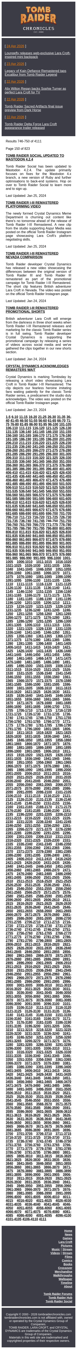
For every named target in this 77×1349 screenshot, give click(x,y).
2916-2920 (33, 966)
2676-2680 (52, 914)
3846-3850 (44, 1163)
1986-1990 (25, 769)
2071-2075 (14, 788)
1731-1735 (52, 714)
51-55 (33, 420)
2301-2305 (25, 836)
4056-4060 (44, 1208)
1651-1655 (14, 699)
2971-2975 (44, 977)
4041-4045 (52, 1204)
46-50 (24, 420)
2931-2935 (25, 970)
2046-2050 (52, 781)
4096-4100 (63, 1215)
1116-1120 (44, 584)
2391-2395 (33, 855)
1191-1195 (63, 599)
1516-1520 (33, 669)
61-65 (52, 420)
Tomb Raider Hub (60, 1297)
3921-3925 (63, 1178)
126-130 (65, 428)
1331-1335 (63, 628)
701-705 (65, 513)
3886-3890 (63, 1171)
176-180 (65, 435)
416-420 (38, 472)
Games (67, 1238)
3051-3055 (14, 996)
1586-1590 (33, 684)
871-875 (52, 539)
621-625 (52, 502)
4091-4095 (44, 1215)
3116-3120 (63, 1007)
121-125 (52, 428)
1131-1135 (33, 587)
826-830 (65, 532)
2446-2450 (44, 866)
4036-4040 (33, 1204)
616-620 (38, 502)
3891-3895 (14, 1174)
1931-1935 (14, 758)
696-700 (52, 513)
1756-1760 (14, 721)
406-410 (12, 472)
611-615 (25, 502)
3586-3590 (52, 1107)
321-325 (52, 458)
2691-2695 (44, 918)
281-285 (12, 454)
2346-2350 (63, 844)
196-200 (52, 439)
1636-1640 (25, 695)
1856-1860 (63, 740)
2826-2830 (25, 948)
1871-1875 (52, 743)
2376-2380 (44, 851)
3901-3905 (52, 1174)
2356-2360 (33, 847)
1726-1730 (33, 714)
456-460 (12, 480)
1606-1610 (44, 688)
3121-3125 (14, 1011)
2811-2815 (33, 944)
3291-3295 (63, 1044)
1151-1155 (44, 591)
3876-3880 (25, 1171)
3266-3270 (33, 1041)
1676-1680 (44, 703)
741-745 (38, 521)
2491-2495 (14, 877)
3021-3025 (33, 989)
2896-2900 (25, 963)
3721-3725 (33, 1137)
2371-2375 (25, 851)
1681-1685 (63, 703)
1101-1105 (52, 580)
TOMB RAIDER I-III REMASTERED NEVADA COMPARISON (32, 255)
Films (68, 1256)
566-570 (38, 495)
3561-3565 (25, 1104)
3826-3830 (33, 1159)
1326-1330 (44, 628)
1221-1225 (44, 606)
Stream (67, 1249)
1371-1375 (14, 639)
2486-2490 (63, 873)
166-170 (38, 435)
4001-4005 (33, 1197)
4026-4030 (63, 1200)
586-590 (25, 498)
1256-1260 (44, 613)
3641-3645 (63, 1119)
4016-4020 (25, 1200)
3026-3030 (52, 989)
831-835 (12, 535)
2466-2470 (52, 870)
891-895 (38, 543)
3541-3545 (14, 1100)
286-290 (25, 454)
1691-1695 (33, 706)
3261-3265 (14, 1041)
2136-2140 (63, 799)
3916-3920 (44, 1178)
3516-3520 (52, 1093)
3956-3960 (63, 1185)
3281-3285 (25, 1044)
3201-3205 (52, 1026)
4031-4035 (14, 1204)
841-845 (38, 535)
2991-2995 (52, 981)
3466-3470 (63, 1081)
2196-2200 (25, 814)
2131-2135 (44, 799)
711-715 (25, 517)
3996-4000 (14, 1197)
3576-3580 (14, 1107)
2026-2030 (44, 777)
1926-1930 (63, 755)
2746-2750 (52, 929)
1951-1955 (25, 762)
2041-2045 (33, 781)
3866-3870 (52, 1167)
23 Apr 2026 (15, 64)
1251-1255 (25, 613)
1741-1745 (25, 717)
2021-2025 (25, 777)
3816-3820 (63, 1156)
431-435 (12, 476)
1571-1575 (44, 680)
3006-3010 (44, 985)
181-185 (12, 439)
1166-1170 (33, 595)
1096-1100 (33, 580)
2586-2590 (44, 896)
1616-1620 (14, 691)
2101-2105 (63, 792)
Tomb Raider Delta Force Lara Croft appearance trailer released (31, 126)
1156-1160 (63, 591)
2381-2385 (63, 851)
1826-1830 (14, 736)
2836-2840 (63, 948)
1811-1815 (25, 732)
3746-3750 (63, 1141)
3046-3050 (63, 992)
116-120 (38, 428)
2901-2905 (44, 963)
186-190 (25, 439)
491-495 (38, 483)
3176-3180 (25, 1022)
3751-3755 (14, 1145)
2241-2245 (63, 821)
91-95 (43, 424)
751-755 (65, 521)
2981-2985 (14, 981)
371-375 (52, 465)
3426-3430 (44, 1074)
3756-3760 (33, 1145)
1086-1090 (63, 576)
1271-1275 (33, 617)
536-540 (25, 491)
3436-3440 (14, 1078)
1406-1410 (14, 647)
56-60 (42, 420)
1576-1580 (63, 680)
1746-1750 (44, 717)
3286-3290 (44, 1044)
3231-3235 (33, 1033)
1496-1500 (25, 665)
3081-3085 (63, 1000)
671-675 (52, 509)
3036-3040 (25, 992)
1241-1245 (52, 610)
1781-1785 (44, 725)
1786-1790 (63, 725)
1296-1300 (63, 621)
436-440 (25, 476)
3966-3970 (33, 1189)
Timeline (66, 1282)
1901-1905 (33, 751)
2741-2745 (33, 929)
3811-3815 (44, 1156)
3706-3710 (44, 1133)
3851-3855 (63, 1163)
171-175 (52, 435)
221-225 (52, 443)
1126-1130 (14, 587)
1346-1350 (52, 632)
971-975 (52, 554)
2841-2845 (14, 951)
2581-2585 (25, 896)
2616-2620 (25, 903)
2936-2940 (44, 970)
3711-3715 (63, 1133)
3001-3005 (25, 985)
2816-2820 (52, 944)
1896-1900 (14, 751)
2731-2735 (63, 925)
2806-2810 (14, 944)
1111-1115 (25, 584)
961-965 (25, 554)
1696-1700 (52, 706)
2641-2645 (52, 907)
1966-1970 (14, 766)
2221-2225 (52, 818)
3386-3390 (25, 1067)
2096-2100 (44, 792)
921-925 (52, 547)
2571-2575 (52, 892)
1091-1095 (14, 580)
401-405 (65, 469)
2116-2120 (52, 795)
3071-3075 (25, 1000)
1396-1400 (44, 643)
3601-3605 (44, 1111)
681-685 (12, 513)
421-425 (52, 472)
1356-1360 (25, 636)
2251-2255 (33, 825)
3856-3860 (14, 1167)
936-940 (25, 550)
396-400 (52, 469)
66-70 (61, 420)
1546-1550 (14, 677)
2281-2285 (14, 833)
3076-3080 (44, 1000)
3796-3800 (52, 1152)
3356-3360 (44, 1059)
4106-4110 (30, 1219)
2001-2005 (14, 773)
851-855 (65, 535)
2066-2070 (63, 784)
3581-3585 (33, 1107)
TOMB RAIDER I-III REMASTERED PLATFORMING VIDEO (32, 204)
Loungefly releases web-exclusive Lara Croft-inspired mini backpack (37, 55)
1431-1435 (44, 651)
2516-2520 (44, 881)
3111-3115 (44, 1007)
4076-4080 (52, 1211)
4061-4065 (63, 1208)
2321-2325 (33, 840)
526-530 (65, 487)
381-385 (12, 469)
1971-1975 (33, 766)
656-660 (12, 509)
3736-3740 (25, 1141)
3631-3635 (25, 1119)
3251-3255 (44, 1037)
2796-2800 (44, 940)
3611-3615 (14, 1115)
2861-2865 (25, 955)
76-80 (14, 424)
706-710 (12, 517)
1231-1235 (14, 610)
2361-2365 (52, 847)
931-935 (12, 550)
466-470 (38, 480)
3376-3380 (52, 1063)
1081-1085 (44, 576)
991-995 (39, 558)
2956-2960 (52, 974)
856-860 (12, 539)
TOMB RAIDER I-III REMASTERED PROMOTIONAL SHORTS (32, 309)
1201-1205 (33, 602)
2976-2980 (63, 977)
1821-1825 (63, 732)
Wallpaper (65, 1279)
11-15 (23, 417)
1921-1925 (44, 755)
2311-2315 (63, 836)
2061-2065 (44, 784)
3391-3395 (44, 1067)
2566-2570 (33, 892)
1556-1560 (52, 677)
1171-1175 (52, 595)
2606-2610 (52, 899)
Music (56, 1249)
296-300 (52, 454)
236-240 (25, 446)
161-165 (25, 435)
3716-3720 (14, 1137)
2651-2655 (25, 911)
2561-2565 (14, 892)
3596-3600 (25, 1111)
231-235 (12, 446)
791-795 (38, 528)
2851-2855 (52, 951)
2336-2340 (25, 844)
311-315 (25, 458)
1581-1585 (14, 684)
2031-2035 (63, 777)
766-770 (38, 524)
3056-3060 (33, 996)
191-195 (38, 439)
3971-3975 (52, 1189)
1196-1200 (14, 602)
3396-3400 (63, 1067)
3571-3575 (63, 1104)
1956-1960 (44, 762)
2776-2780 (33, 937)
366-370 (38, 465)
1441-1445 (14, 654)
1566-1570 (25, 680)
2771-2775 (14, 937)
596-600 (52, 498)
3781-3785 (63, 1148)
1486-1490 (52, 662)
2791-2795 (25, 940)
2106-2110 (14, 795)
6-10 (14, 417)
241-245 (38, 446)
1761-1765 (33, 721)
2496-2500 (33, 877)
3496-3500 (44, 1089)
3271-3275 (52, 1041)
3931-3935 (33, 1182)
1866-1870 (33, 743)
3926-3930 (14, 1182)
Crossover (65, 1268)
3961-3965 (14, 1189)
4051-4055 (25, 1208)
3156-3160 (14, 1018)
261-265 (25, 450)
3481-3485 (52, 1085)
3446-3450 (52, 1078)
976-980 (65, 554)
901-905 (65, 543)
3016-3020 (14, 989)
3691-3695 (52, 1130)
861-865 (25, 539)
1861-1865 (14, 743)
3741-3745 (44, 1141)
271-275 (52, 450)
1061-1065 (33, 573)
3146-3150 (44, 1015)
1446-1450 (33, 654)
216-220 (38, 443)
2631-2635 (14, 907)
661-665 (25, 509)
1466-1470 (44, 658)
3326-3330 (63, 1052)
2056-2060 (25, 784)
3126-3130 (33, 1011)
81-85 (24, 424)
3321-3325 (44, 1052)
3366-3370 (14, 1063)
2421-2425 (14, 862)
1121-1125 (63, 584)
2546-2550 (25, 888)
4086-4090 (25, 1215)
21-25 (42, 417)
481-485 (12, 483)
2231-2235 (25, 821)
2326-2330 (52, 840)
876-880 (65, 539)
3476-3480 (33, 1085)
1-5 (8, 417)
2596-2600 (14, 899)
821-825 (52, 532)
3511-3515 (33, 1093)
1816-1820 (44, 732)
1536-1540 (44, 673)
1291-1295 (44, 621)
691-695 (38, 513)
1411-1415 (33, 647)
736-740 (25, 521)
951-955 (65, 550)
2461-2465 (33, 870)
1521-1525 (52, 669)
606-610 (12, 502)
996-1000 (54, 558)
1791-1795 (14, 729)
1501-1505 (44, 665)
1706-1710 (25, 710)
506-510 (12, 487)
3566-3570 (44, 1104)
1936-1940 (33, 758)
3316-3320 (25, 1052)
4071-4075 (33, 1211)
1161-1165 (14, 595)
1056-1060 (14, 573)
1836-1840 (52, 736)
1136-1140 (52, 587)
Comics (67, 1260)
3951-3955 (44, 1185)
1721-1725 (14, 714)
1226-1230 (63, 606)
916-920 (38, 547)
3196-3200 (33, 1026)
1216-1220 (25, 606)
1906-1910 (52, 751)
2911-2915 (14, 966)
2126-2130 (25, 799)
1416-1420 (52, 647)
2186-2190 (52, 810)
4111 (42, 1219)
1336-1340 (14, 632)
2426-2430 (33, 862)
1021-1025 (14, 565)
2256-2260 (52, 825)
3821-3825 (14, 1159)
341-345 (38, 461)
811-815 (25, 532)
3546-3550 (33, 1100)
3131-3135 (52, 1011)
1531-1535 (25, 673)
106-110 (12, 428)
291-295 (38, 454)
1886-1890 (44, 747)
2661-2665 (63, 911)
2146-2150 (33, 803)
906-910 (12, 547)
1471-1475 (63, 658)
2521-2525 (63, 881)
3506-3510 (14, 1093)
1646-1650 (63, 695)
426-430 (65, 472)
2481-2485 (44, 873)
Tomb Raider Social (59, 1301)
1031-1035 (52, 565)
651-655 (65, 506)
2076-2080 (33, 788)
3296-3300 (14, 1048)
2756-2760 (25, 933)
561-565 (25, 495)
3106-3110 (25, 1007)
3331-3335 (14, 1055)
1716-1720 (63, 710)
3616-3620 (33, 1115)
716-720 (38, 517)
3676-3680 (63, 1126)
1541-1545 (63, 673)
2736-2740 (14, 929)
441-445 (38, 476)
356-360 (12, 465)
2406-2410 (25, 859)
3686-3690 (33, 1130)
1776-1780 (25, 725)
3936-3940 (52, 1182)
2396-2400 (52, 855)
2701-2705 (14, 922)
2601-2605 (33, 899)
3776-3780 (44, 1148)
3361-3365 (63, 1059)
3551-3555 (52, 1100)
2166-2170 (44, 807)
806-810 (12, 532)
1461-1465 (25, 658)
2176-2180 (14, 810)
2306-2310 (44, 836)
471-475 (52, 480)
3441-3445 (33, 1078)
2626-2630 (63, 903)
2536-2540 (52, 885)
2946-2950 (14, 974)
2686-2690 (25, 918)
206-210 (12, 443)
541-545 (38, 491)
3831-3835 (52, 1159)
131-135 (12, 432)
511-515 (25, 487)
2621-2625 (44, 903)
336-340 (25, 461)
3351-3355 (25, 1059)
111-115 (25, 428)
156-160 (12, 435)
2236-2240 (44, 821)
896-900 (52, 543)
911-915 (25, 547)
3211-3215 (25, 1029)
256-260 (12, 450)
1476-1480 (14, 662)
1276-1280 (52, 617)
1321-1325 (25, 628)
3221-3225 (63, 1029)
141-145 (38, 432)
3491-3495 (25, 1089)
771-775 (52, 524)
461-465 (25, 480)
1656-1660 (33, 699)
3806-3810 (25, 1156)
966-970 (38, 554)
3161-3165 (33, 1018)
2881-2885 (33, 959)
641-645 (38, 506)
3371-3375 (33, 1063)
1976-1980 (52, 766)
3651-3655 (33, 1122)
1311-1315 (52, 625)
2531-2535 (33, 885)
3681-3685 (14, 1130)
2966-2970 (25, 977)
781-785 (12, 528)
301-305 (65, 454)
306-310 (12, 458)
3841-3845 (25, 1163)
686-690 (25, 513)
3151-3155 (63, 1015)
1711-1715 (44, 710)
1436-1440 (63, 651)
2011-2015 (52, 773)
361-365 (25, 465)
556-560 (12, 495)
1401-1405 (63, 643)
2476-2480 (25, 873)
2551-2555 (44, 888)
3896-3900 (33, 1174)
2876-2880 (14, 959)
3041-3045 (44, 992)
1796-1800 (33, 729)
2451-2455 (63, 866)
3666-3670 (25, 1126)
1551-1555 (33, 677)
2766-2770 (63, 933)
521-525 (52, 487)
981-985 (12, 558)
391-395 (38, 469)
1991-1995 (44, 769)
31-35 (61, 417)
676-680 (65, 509)
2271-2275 (44, 829)
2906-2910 (63, 963)
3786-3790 (14, 1152)
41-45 (14, 420)
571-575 (52, 495)
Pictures (66, 1245)
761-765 (25, 524)
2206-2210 (63, 814)
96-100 (53, 424)
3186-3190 (63, 1022)
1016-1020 (63, 561)
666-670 (38, 509)
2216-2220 (33, 818)
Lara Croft (65, 1242)
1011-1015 (44, 561)
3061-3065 (52, 996)
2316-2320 (14, 840)
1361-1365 (44, 636)
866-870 (38, 539)
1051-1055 (63, 569)
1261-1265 (63, 613)
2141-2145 (14, 803)
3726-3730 (52, 1137)
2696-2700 (63, 918)
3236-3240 (52, 1033)
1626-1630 (52, 691)
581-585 (12, 498)
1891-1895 (63, 747)
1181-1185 (25, 599)
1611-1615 (63, 688)
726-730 (65, 517)
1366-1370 (63, 636)
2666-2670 (14, 914)
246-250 (52, 446)
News (68, 1234)
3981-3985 (25, 1193)
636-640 (25, 506)
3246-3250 (25, 1037)
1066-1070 (52, 573)
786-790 (25, 528)
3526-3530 (25, 1096)
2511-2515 (25, 881)
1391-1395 (25, 643)
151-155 (65, 432)
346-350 (52, 461)
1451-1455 (52, 654)
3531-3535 (44, 1096)
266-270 (38, 450)
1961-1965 (63, 762)
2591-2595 (63, 896)
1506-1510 (63, 665)
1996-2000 (63, 769)
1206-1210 (52, 602)
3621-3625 (52, 1115)
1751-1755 (63, 717)
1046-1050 (44, 569)
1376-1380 (33, 639)
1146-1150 (25, 591)
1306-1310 (33, 625)
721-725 (52, 517)
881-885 (12, 543)
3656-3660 (52, 1122)
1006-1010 (25, 561)
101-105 (65, 424)
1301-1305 (14, 625)
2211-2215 (14, 818)
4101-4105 (14, 1219)
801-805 (65, 528)
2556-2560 (63, 888)
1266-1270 (14, 617)
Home (68, 1230)
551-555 (65, 491)
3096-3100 (52, 1003)
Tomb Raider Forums (58, 1294)
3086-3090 (14, 1003)
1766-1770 (52, 721)
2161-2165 (25, 807)
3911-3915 (25, 1178)
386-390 (25, 469)
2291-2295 (52, 833)
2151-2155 (52, 803)
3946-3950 (25, 1185)
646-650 (52, 506)
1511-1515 (14, 669)
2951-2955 (33, 974)
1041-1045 (25, 569)
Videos (55, 1253)
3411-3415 (52, 1070)
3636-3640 (44, 1119)
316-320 (38, 458)
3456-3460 (25, 1081)
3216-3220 (44, 1029)
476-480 (65, 480)
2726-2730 (44, 925)
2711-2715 (52, 922)
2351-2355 (14, 847)
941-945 (38, 550)
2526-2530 (14, 885)
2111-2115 (33, 795)
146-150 (52, 432)
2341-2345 (44, 844)
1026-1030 (33, 565)
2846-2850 (33, 951)
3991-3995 (63, 1193)
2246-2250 (14, 825)
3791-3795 (33, 1152)
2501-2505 (52, 877)
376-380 (65, 465)
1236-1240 (33, 610)
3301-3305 (33, 1048)
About (68, 1286)
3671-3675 (44, 1126)
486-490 (25, 483)
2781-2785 (52, 937)
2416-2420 (63, 859)
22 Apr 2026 (15, 81)
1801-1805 (52, 729)
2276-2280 (63, 829)
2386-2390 (14, 855)
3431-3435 (63, 1074)
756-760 (12, 524)
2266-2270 (25, 829)
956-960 (12, 554)
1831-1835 (33, 736)
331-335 (12, 461)
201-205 (65, 439)
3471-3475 (14, 1085)
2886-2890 (52, 959)
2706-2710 (33, 922)
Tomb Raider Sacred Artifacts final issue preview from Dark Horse (34, 108)
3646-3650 (14, 1122)
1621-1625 (33, 691)
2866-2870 (44, 955)
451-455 (65, 476)
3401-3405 (14, 1070)
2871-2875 (63, 955)
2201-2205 (44, 814)
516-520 (38, 487)
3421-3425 (25, 1074)
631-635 (12, 506)
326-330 (65, 458)
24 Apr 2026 (15, 46)
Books (67, 1264)
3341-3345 (52, 1055)
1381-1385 (52, 639)
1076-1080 (25, 576)
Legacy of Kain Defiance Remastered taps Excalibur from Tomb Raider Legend (35, 72)
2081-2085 (52, 788)
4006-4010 (52, 1197)
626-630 (65, 502)
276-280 (65, 450)
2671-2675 (33, 914)
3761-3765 (52, 1145)
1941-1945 (52, 758)
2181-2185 (33, 810)
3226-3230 (14, 1033)
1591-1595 (52, 684)
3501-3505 (63, 1089)
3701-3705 (25, 1133)
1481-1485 (33, 662)
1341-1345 (33, 632)
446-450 (52, 476)
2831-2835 (44, 948)
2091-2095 (25, 792)
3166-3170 (52, 1018)
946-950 (52, 550)
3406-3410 (33, 1070)
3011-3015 (63, 985)
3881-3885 (44, 1171)
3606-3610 (63, 1111)
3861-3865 (33, 1167)
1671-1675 (25, 703)
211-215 (25, 443)
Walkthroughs (62, 1275)
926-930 (65, 547)
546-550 (52, 491)
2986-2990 (33, 981)
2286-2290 (33, 833)
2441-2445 (25, 866)
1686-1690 (14, 706)
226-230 (65, 443)
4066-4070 (14, 1211)
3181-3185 (44, 1022)
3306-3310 (52, 1048)
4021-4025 (44, 1200)
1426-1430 (25, 651)
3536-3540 (63, 1096)
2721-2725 (25, 925)
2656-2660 (44, 911)
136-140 (25, 432)
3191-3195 (14, 1026)
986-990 (26, 558)
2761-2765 (44, 933)
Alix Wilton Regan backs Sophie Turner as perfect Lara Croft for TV (35, 90)
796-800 (52, 528)
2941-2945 (63, 970)
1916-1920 (25, 755)
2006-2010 (33, 773)
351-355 (65, 461)
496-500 (52, 483)
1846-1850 (25, 740)
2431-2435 (52, 862)
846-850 (52, 535)
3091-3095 (33, 1003)
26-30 (52, 417)
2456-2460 (14, 870)
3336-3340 (33, 1055)
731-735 (12, 521)
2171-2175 (63, 807)
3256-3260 (63, 1037)
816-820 (38, 532)
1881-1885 (25, 747)
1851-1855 (44, 740)
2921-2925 (52, 966)
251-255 (65, 446)
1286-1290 (25, 621)
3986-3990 (44, 1193)
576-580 (65, 495)
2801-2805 (63, 940)
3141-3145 (25, 1015)
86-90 (33, 424)
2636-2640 (33, 907)
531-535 (12, 491)
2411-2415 (44, 859)
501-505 (65, 483)
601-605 (65, 498)
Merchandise (63, 1271)
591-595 (38, 498)
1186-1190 (44, 599)
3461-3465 (44, 1081)
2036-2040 (14, 781)
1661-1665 (52, 699)
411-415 (25, 472)
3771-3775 (25, 1148)
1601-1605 (25, 688)
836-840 (25, 535)
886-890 (25, 543)
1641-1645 (44, 695)
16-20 (33, 417)
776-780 (65, 524)
